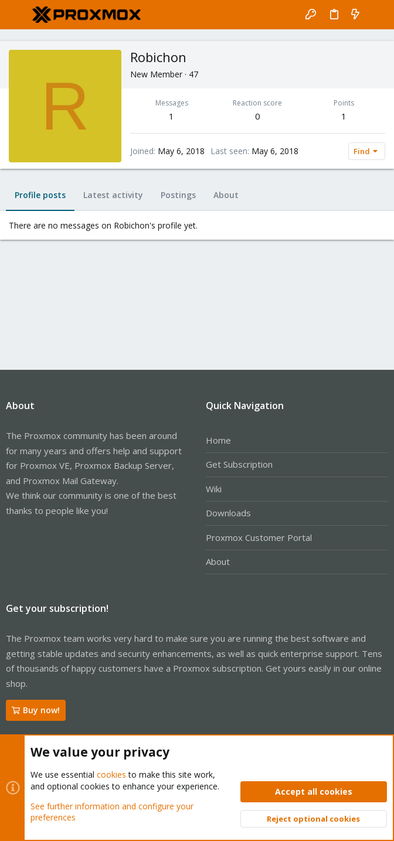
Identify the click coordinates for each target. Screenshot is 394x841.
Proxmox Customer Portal (259, 537)
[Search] (376, 14)
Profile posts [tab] (40, 194)
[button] (17, 14)
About (218, 561)
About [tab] (226, 194)
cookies (111, 775)
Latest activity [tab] (113, 194)
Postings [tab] (178, 194)
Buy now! (36, 710)
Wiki (214, 489)
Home (218, 440)
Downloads (228, 513)
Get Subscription (239, 464)
